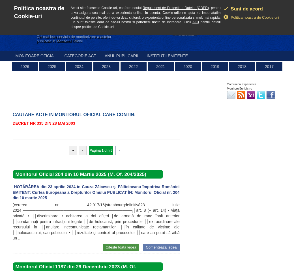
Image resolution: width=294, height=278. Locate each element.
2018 (242, 66)
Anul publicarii (121, 56)
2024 (79, 66)
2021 (160, 66)
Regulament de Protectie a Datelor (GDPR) (176, 8)
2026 (24, 66)
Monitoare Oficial (36, 56)
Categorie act (80, 56)
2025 (52, 66)
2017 (269, 66)
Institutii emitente (167, 56)
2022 (133, 66)
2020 (187, 66)
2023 (106, 66)
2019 (215, 66)
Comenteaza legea (161, 247)
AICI (195, 22)
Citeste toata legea (121, 247)
